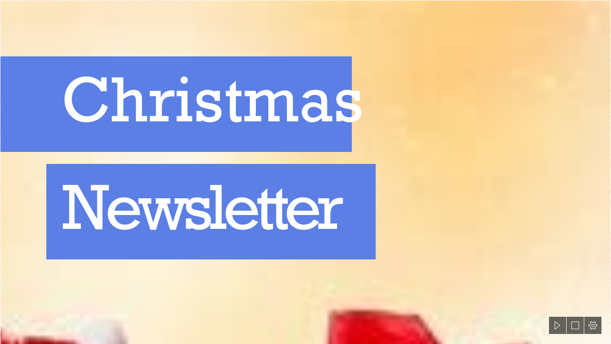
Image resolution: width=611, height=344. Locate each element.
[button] (557, 325)
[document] (305, 172)
